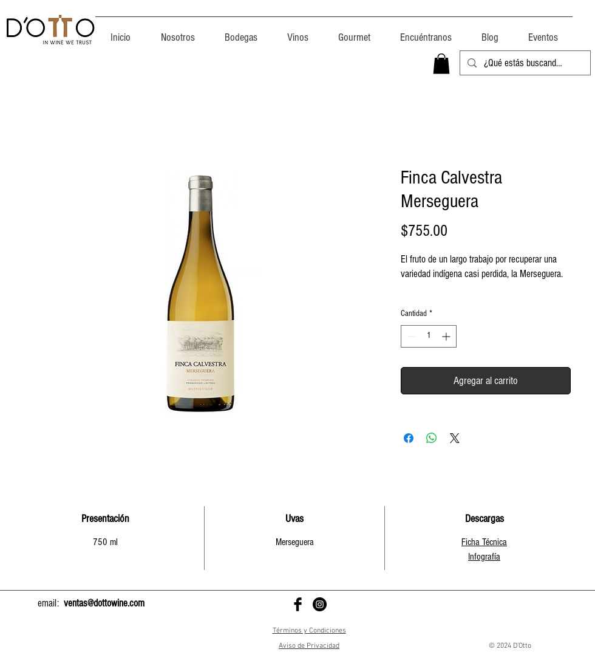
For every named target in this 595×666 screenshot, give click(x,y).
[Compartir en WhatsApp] (431, 438)
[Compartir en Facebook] (408, 438)
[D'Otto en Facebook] (298, 604)
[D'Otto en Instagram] (320, 604)
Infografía (484, 556)
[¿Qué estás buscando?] (524, 63)
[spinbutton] (429, 336)
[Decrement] (410, 336)
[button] (441, 63)
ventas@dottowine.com (104, 603)
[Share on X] (454, 438)
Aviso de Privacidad (309, 646)
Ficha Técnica (484, 542)
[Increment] (447, 336)
